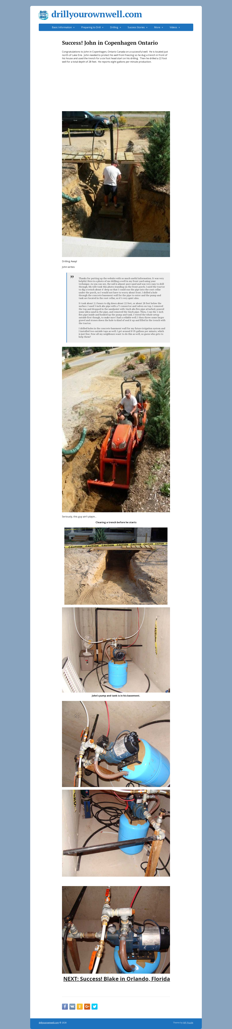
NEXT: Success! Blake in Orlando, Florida (116, 978)
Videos (173, 27)
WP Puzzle (188, 1022)
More (157, 27)
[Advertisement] (116, 88)
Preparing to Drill (91, 27)
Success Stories (136, 27)
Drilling (114, 27)
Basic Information (62, 27)
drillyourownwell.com (90, 14)
